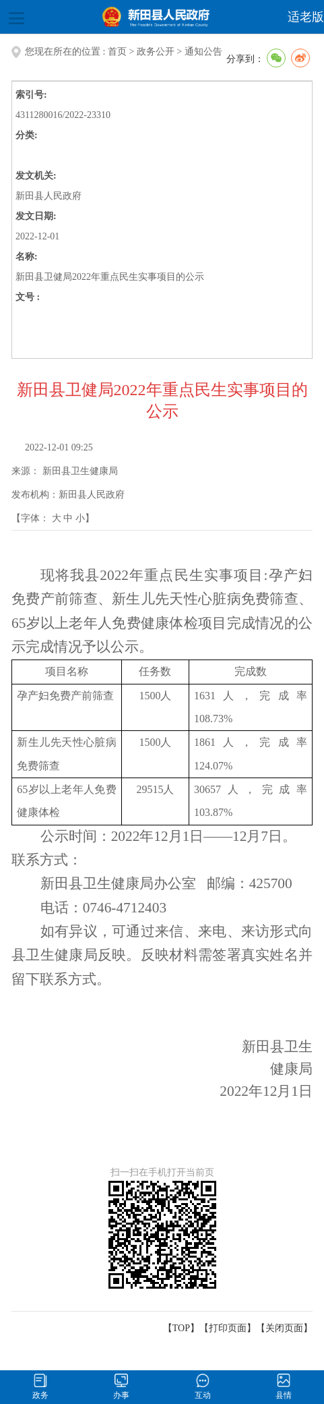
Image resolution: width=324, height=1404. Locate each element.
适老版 (306, 17)
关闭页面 (284, 1328)
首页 (117, 52)
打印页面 (228, 1328)
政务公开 (155, 52)
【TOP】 (181, 1328)
